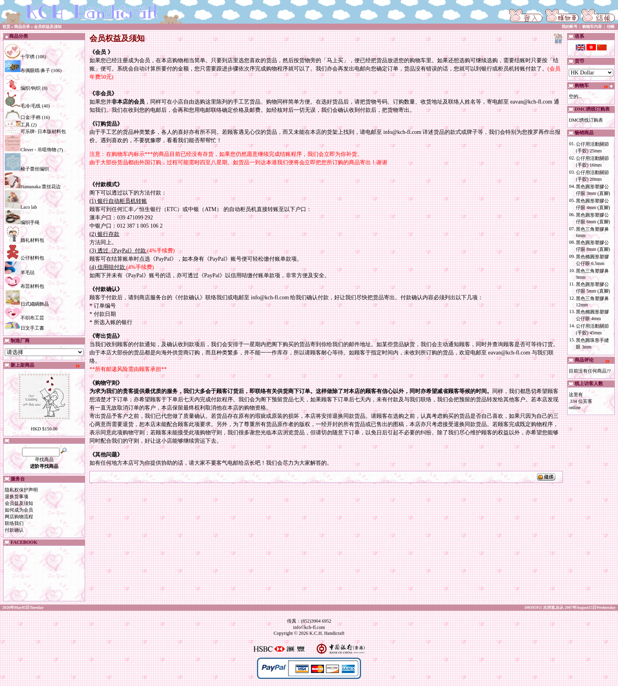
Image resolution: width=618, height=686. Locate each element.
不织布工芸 (24, 318)
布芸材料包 (24, 286)
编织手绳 (22, 222)
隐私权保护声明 (21, 490)
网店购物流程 (19, 516)
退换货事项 (16, 496)
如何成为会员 (19, 510)
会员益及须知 (19, 503)
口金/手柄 (23, 117)
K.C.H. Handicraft (326, 633)
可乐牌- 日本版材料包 (35, 131)
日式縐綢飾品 (27, 304)
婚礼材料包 (24, 240)
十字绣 (20, 56)
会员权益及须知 (47, 26)
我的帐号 (569, 26)
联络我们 (14, 523)
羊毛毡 (20, 272)
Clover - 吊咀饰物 (30, 149)
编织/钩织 (23, 88)
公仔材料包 (24, 258)
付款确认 (14, 530)
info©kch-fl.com (309, 627)
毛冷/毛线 (23, 106)
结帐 (611, 26)
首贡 (6, 26)
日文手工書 (24, 328)
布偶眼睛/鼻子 (27, 70)
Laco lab (21, 207)
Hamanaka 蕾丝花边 (33, 186)
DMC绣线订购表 (586, 120)
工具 (17, 125)
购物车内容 (592, 26)
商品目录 (22, 26)
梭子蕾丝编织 (27, 169)
